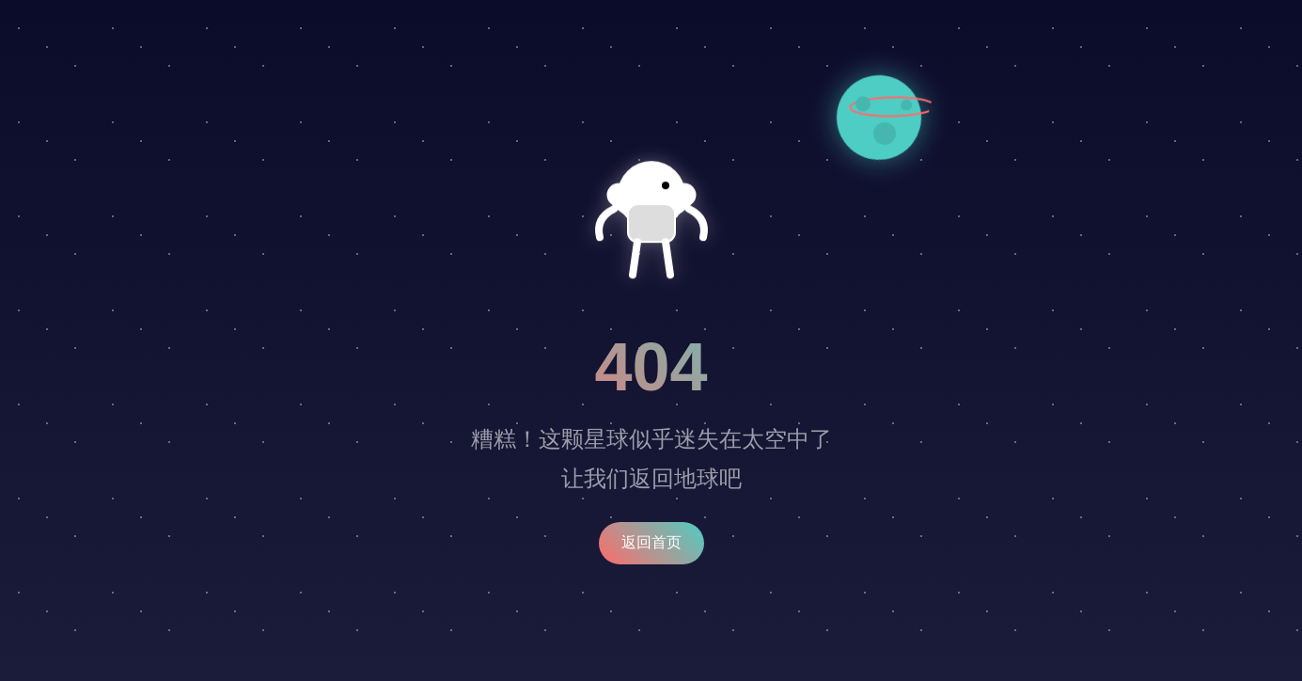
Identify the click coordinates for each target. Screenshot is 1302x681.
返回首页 (651, 542)
